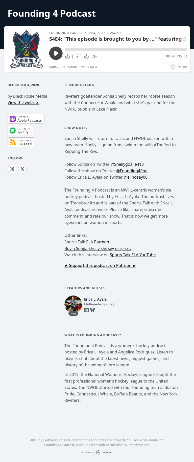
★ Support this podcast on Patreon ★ (100, 265)
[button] (126, 49)
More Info (89, 67)
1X (76, 56)
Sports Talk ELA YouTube (133, 255)
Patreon (101, 242)
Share (73, 67)
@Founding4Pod (132, 171)
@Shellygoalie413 (127, 164)
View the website (23, 102)
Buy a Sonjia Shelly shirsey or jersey (97, 248)
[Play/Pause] (26, 49)
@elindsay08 (136, 177)
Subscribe (57, 67)
